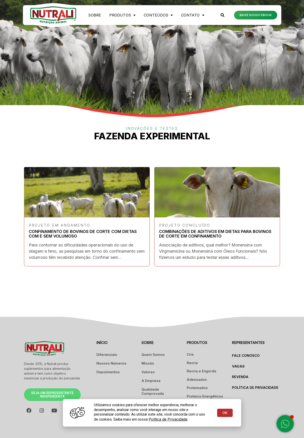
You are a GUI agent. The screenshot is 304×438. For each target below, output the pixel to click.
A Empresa (150, 381)
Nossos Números (111, 363)
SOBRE (94, 15)
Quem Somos (153, 354)
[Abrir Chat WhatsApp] (285, 423)
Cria (190, 354)
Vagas (238, 366)
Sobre (147, 342)
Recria (192, 363)
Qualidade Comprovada (152, 391)
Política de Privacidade (255, 387)
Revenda (240, 377)
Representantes (248, 342)
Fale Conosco (246, 355)
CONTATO (192, 15)
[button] (222, 15)
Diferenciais (106, 354)
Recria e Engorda (201, 371)
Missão (147, 363)
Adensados (197, 379)
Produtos (122, 15)
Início (102, 342)
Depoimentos (108, 372)
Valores (148, 372)
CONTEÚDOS (158, 15)
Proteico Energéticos (205, 396)
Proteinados (197, 388)
